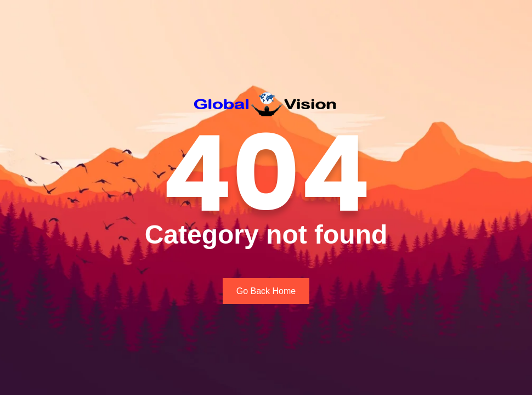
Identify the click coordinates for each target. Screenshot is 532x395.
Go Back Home (266, 291)
